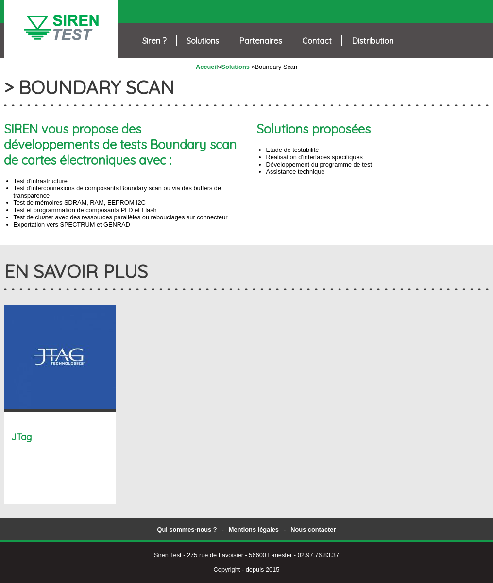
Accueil (207, 66)
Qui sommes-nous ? (187, 529)
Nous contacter (313, 529)
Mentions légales (254, 529)
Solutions (235, 66)
